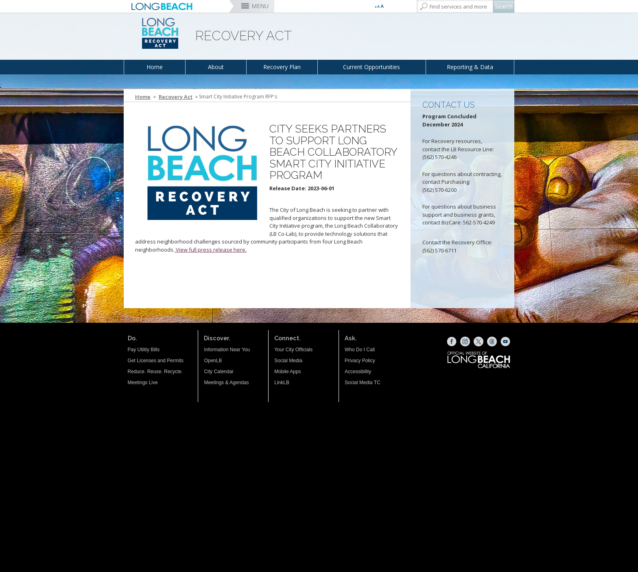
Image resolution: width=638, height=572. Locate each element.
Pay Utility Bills (144, 349)
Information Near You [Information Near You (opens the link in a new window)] (227, 349)
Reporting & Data (470, 67)
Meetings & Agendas (226, 382)
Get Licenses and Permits (156, 360)
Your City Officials (293, 349)
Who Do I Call (360, 349)
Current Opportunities (371, 67)
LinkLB (281, 382)
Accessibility (358, 371)
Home (154, 67)
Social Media (288, 360)
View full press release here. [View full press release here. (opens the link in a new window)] (211, 249)
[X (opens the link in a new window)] (478, 341)
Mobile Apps (287, 371)
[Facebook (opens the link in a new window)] (452, 341)
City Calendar (219, 371)
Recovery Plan (282, 67)
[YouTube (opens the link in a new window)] (505, 341)
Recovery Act (175, 96)
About (216, 67)
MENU (260, 6)
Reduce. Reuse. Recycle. (155, 371)
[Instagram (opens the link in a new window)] (465, 341)
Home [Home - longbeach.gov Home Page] (143, 96)
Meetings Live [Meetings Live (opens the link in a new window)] (143, 382)
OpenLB (213, 360)
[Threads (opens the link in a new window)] (492, 341)
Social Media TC (362, 382)
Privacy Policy (360, 360)
